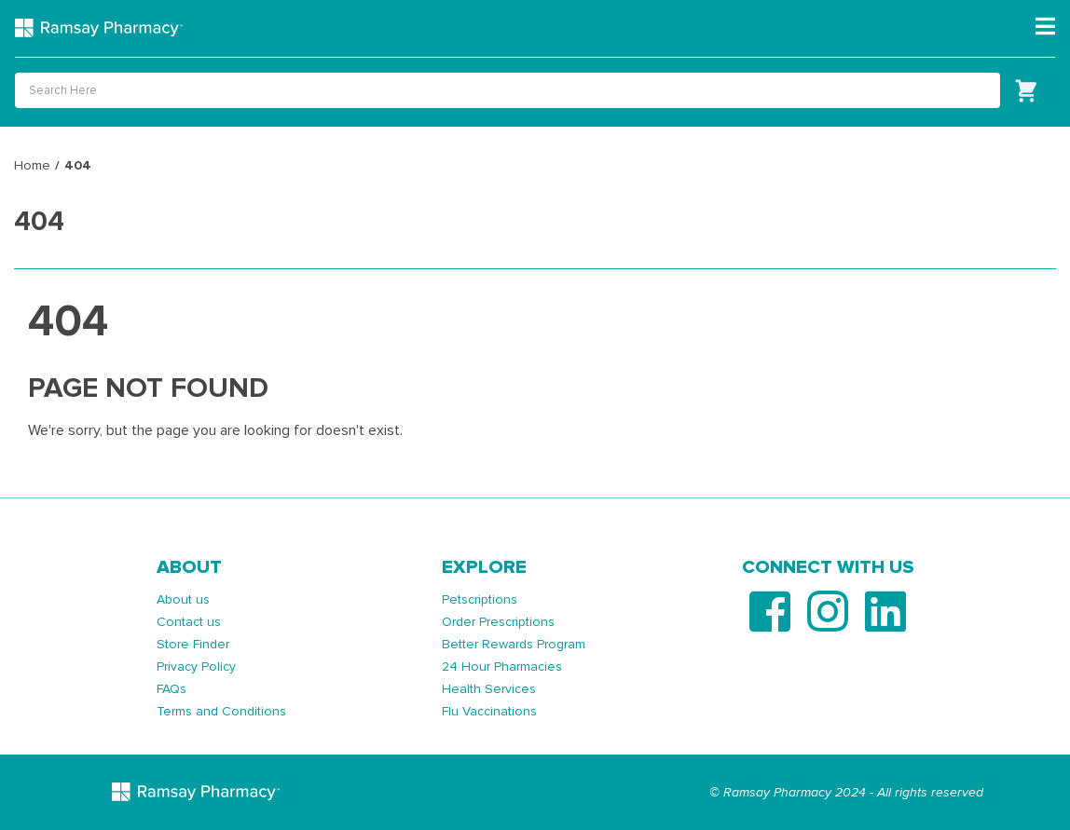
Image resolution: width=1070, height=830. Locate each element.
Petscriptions (479, 599)
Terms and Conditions (221, 711)
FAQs (171, 689)
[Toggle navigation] (1045, 27)
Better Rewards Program (513, 644)
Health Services (489, 689)
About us (183, 599)
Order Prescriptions (498, 622)
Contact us (189, 622)
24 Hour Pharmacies (502, 666)
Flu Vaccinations (489, 711)
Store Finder (193, 644)
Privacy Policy (196, 666)
